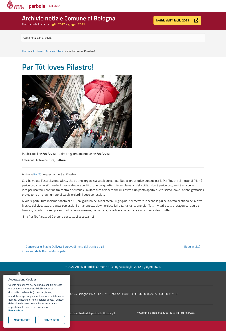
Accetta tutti (22, 320)
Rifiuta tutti (51, 320)
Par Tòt (38, 174)
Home (26, 51)
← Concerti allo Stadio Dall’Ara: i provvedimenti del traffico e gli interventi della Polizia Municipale (63, 249)
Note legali (109, 313)
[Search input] (113, 37)
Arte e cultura (54, 51)
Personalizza (15, 310)
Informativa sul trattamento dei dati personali (75, 313)
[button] (177, 20)
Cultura (38, 51)
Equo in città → (194, 246)
